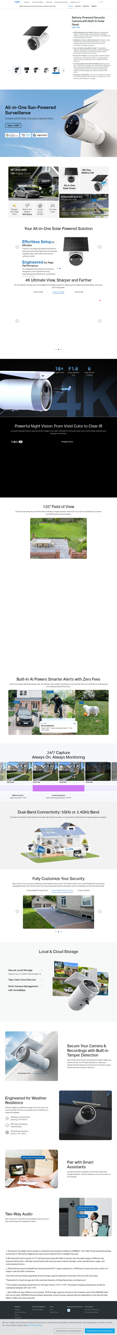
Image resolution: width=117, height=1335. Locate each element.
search (99, 2)
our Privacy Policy (35, 1325)
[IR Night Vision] (58, 463)
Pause (103, 340)
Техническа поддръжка (37, 1309)
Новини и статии (54, 1312)
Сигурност (17, 1309)
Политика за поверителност (92, 1309)
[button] (63, 70)
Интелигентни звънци (20, 1312)
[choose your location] (101, 2)
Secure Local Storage (20, 970)
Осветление (18, 1317)
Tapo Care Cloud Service (22, 983)
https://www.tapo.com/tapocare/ (72, 1280)
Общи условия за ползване (91, 1312)
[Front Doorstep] (58, 321)
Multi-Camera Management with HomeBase (23, 991)
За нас (51, 1309)
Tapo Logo (17, 2)
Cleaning (17, 1314)
